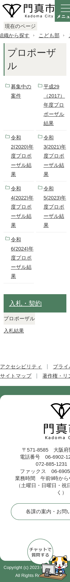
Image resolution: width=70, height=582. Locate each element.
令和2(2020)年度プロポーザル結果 (22, 156)
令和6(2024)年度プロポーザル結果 (22, 258)
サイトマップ (16, 376)
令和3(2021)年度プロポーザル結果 (55, 156)
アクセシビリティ (21, 366)
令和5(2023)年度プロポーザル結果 (55, 207)
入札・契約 (25, 303)
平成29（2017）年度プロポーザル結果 (54, 105)
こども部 (49, 35)
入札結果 (14, 331)
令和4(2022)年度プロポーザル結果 (22, 207)
